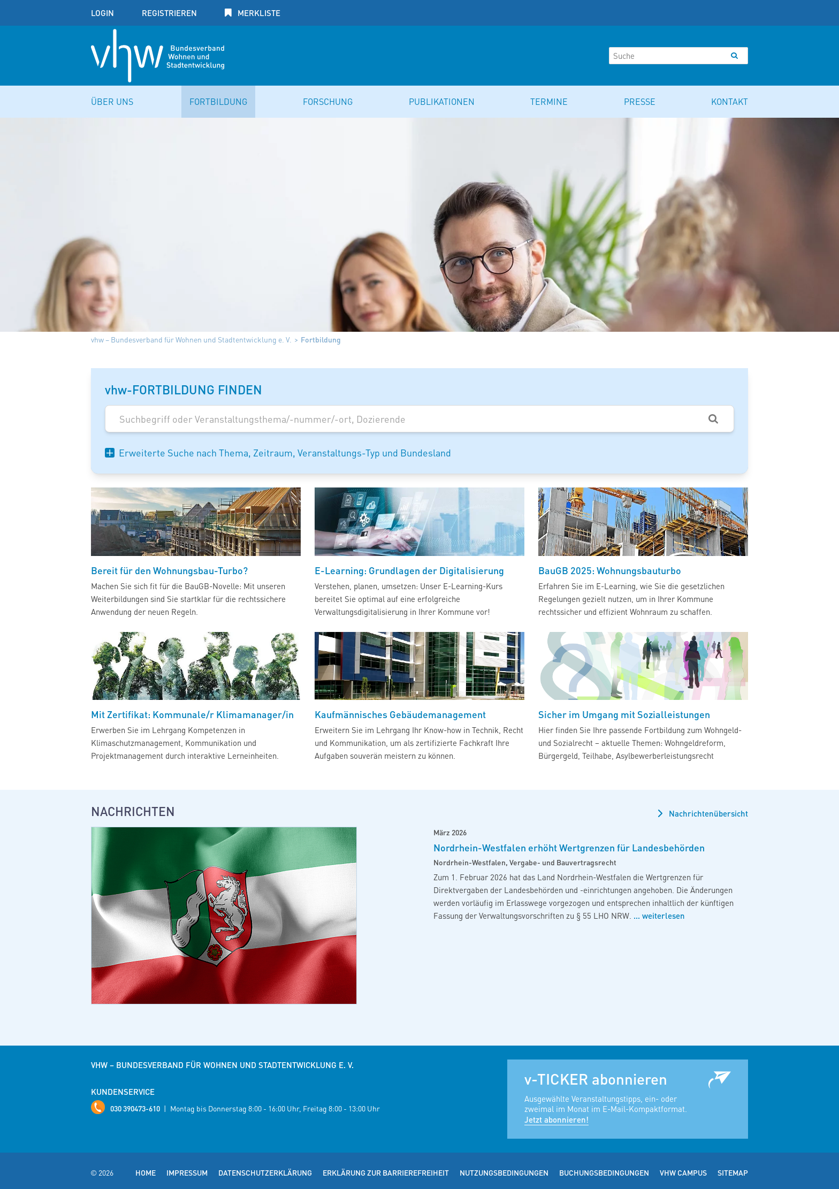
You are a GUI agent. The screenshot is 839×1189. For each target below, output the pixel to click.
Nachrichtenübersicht (707, 813)
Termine (549, 101)
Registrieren (169, 12)
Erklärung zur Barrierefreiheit (386, 1172)
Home (145, 1172)
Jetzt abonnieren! (556, 1119)
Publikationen (442, 101)
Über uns (112, 101)
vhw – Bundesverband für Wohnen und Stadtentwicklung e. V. (191, 339)
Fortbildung (218, 101)
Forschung (328, 101)
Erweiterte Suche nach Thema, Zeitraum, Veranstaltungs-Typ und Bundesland (285, 452)
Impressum (187, 1172)
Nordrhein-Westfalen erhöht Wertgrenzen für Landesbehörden (569, 847)
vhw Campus (683, 1172)
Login (102, 12)
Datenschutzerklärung (265, 1172)
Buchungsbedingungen (604, 1172)
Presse (639, 101)
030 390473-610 (135, 1108)
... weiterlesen (658, 915)
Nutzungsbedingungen (504, 1172)
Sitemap (733, 1172)
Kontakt (729, 101)
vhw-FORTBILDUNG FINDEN (183, 389)
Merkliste (257, 12)
